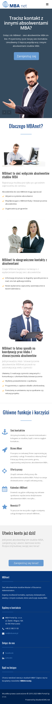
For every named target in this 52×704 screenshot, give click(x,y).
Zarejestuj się (26, 56)
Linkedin (8, 658)
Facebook (9, 653)
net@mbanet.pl (11, 633)
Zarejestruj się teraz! (26, 563)
